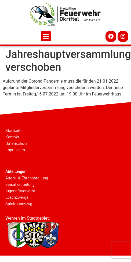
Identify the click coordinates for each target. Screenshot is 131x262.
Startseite (14, 130)
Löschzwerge (16, 197)
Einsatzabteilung (20, 184)
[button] (46, 36)
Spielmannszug (18, 204)
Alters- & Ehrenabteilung (26, 178)
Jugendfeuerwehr (20, 191)
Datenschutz (16, 143)
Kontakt (12, 137)
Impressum (15, 150)
